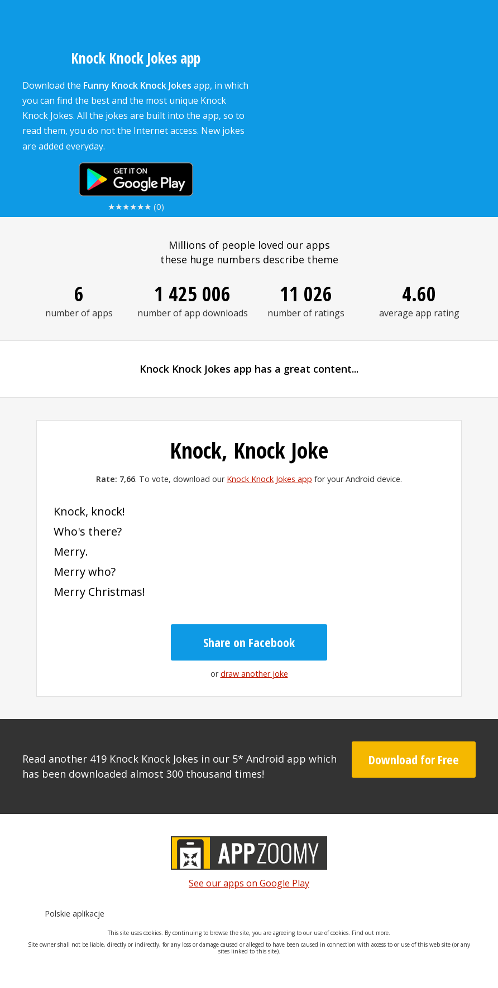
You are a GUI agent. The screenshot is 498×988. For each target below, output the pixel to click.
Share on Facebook (249, 642)
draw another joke (254, 673)
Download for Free (413, 759)
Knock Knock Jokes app (269, 479)
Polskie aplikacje (74, 913)
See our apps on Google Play (249, 883)
